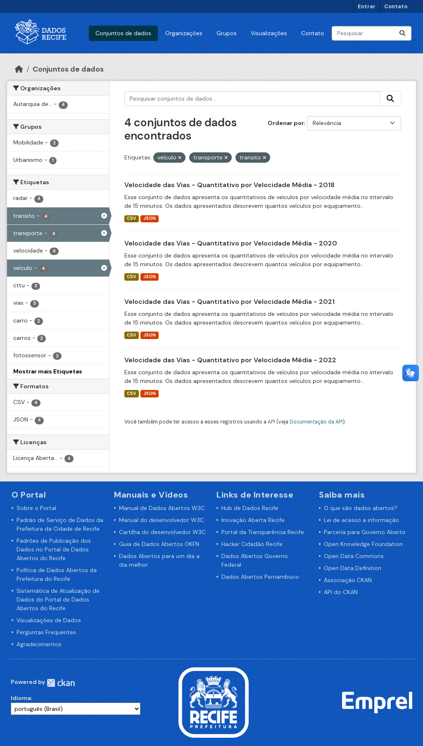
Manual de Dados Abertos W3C (162, 508)
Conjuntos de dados (123, 33)
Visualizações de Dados (49, 620)
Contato (395, 6)
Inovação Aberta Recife (253, 520)
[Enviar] (402, 33)
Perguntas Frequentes (46, 632)
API (271, 422)
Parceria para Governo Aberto (365, 532)
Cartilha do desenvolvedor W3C (162, 532)
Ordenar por (286, 123)
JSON (149, 218)
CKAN (61, 683)
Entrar (366, 6)
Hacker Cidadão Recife (252, 544)
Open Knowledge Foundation (363, 544)
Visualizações (269, 33)
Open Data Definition (352, 568)
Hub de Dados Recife (249, 508)
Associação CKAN (348, 580)
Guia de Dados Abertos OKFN (159, 544)
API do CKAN (341, 592)
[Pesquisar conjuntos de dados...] (371, 33)
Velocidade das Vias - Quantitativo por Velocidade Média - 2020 (230, 243)
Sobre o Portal (36, 508)
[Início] (19, 69)
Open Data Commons (354, 556)
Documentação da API (316, 422)
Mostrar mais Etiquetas (47, 371)
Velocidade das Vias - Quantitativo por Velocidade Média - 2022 (230, 360)
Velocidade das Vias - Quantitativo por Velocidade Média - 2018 (229, 184)
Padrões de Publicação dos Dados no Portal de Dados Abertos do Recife (54, 549)
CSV (131, 218)
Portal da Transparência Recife (262, 532)
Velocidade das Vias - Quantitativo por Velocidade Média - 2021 (229, 301)
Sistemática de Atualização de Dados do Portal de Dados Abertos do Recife (58, 599)
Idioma (21, 698)
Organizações (183, 33)
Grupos (226, 33)
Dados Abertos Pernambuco (260, 576)
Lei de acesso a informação (361, 520)
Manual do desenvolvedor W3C (161, 520)
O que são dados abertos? (360, 508)
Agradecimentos (39, 644)
